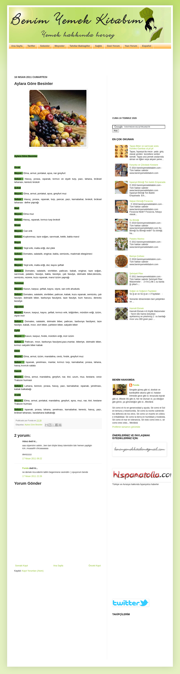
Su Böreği (134, 220)
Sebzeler (45, 46)
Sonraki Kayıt (21, 565)
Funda (25, 468)
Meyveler (60, 46)
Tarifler (31, 46)
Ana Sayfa (16, 46)
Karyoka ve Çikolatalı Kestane (144, 165)
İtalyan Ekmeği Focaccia (141, 201)
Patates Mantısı (137, 239)
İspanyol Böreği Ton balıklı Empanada (147, 182)
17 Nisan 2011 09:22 (32, 458)
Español (146, 46)
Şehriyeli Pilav (136, 273)
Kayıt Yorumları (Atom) (32, 571)
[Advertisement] (90, 62)
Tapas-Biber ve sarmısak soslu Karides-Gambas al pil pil (144, 147)
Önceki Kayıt (95, 565)
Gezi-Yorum (113, 46)
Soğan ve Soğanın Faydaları (143, 291)
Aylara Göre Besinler (33, 425)
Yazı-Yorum (131, 46)
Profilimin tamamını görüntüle (126, 427)
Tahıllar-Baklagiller (80, 46)
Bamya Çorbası (137, 256)
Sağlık (98, 46)
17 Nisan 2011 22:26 (32, 476)
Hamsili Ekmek (137, 308)
